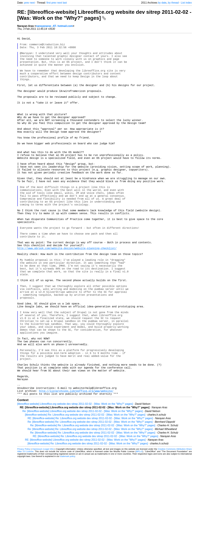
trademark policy (67, 536)
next (32, 2)
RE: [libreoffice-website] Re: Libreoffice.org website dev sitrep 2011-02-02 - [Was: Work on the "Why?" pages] (90, 498)
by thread (173, 2)
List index (186, 2)
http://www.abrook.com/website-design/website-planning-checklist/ (67, 296)
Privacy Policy (23, 529)
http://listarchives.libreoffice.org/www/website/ (76, 470)
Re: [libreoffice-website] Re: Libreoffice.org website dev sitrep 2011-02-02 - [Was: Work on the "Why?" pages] (90, 502)
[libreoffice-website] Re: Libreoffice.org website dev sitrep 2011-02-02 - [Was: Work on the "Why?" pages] (85, 495)
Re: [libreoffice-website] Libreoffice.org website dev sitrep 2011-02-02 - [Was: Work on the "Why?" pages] (82, 491)
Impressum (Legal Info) (43, 529)
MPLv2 (139, 531)
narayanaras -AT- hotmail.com (54, 26)
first (49, 2)
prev (26, 2)
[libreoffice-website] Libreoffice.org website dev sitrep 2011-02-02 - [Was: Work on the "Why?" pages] (75, 484)
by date (162, 2)
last (65, 2)
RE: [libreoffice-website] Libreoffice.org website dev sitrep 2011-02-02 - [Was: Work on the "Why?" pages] (104, 15)
